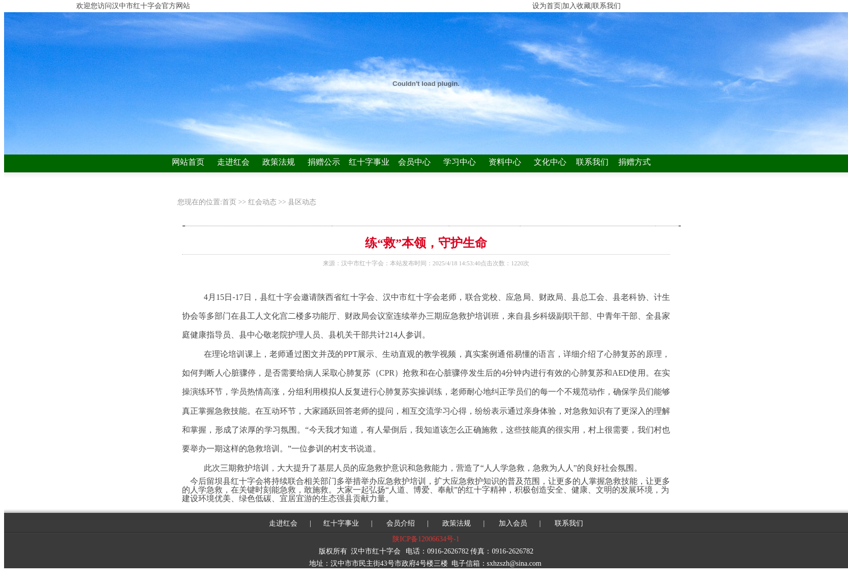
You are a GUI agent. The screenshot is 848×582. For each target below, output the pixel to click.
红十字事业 (369, 162)
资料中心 (505, 162)
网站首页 (188, 162)
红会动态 (262, 202)
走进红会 (233, 162)
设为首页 (546, 6)
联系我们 (592, 162)
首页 (230, 202)
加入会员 (513, 523)
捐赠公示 (324, 162)
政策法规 (278, 162)
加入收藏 (576, 6)
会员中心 (414, 162)
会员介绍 (400, 523)
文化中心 (550, 162)
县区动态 (302, 202)
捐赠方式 (634, 162)
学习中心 (459, 162)
